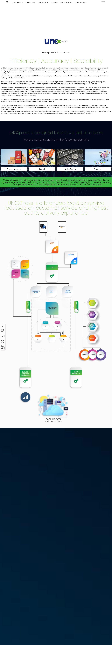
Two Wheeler (30, 2)
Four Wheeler (43, 2)
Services (54, 2)
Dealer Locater (80, 2)
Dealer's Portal (66, 2)
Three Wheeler (17, 2)
